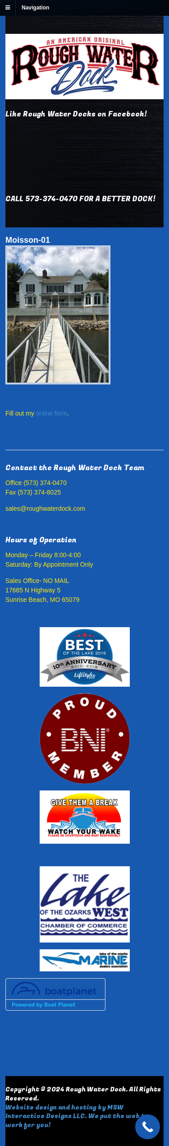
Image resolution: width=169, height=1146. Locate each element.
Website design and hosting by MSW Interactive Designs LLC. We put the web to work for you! (77, 1116)
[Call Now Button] (147, 1126)
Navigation (35, 8)
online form (51, 413)
